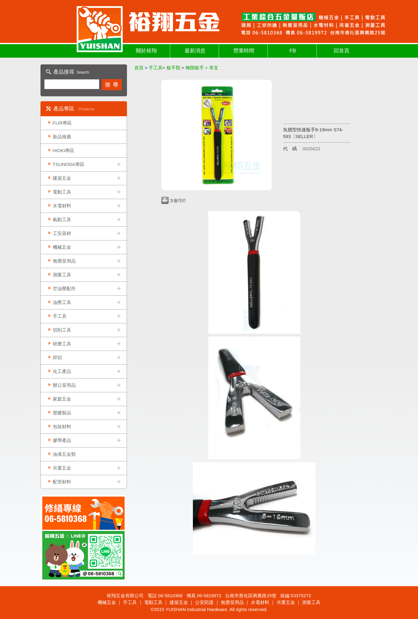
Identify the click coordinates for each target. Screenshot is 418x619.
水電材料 (62, 205)
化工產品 (62, 371)
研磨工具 (62, 343)
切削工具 (62, 330)
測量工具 (62, 274)
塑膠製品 (62, 412)
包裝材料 (62, 426)
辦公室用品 (64, 385)
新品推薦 (62, 136)
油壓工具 (62, 302)
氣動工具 (62, 219)
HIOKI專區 (64, 150)
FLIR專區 (62, 122)
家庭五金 (62, 399)
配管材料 (62, 481)
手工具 (60, 316)
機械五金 (62, 247)
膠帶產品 (62, 440)
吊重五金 (62, 468)
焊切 (57, 357)
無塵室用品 (64, 260)
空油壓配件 (64, 288)
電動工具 (62, 191)
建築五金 (62, 178)
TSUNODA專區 (68, 164)
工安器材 (62, 233)
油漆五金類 (64, 454)
